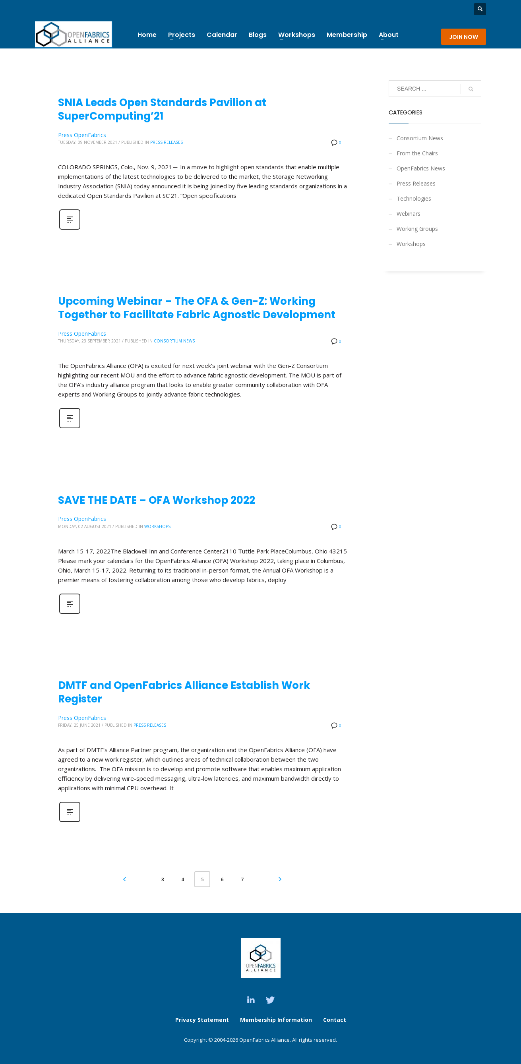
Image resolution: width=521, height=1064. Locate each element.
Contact (334, 1019)
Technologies (414, 198)
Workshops (157, 526)
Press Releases (166, 142)
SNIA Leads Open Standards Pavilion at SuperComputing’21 (162, 109)
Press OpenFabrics (82, 135)
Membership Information (277, 1019)
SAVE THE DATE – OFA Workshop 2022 (156, 500)
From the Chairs (417, 153)
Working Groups (417, 228)
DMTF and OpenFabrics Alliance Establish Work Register (184, 692)
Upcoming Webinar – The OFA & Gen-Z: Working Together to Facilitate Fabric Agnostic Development (196, 308)
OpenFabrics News (421, 168)
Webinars (408, 213)
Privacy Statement (202, 1019)
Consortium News (174, 341)
